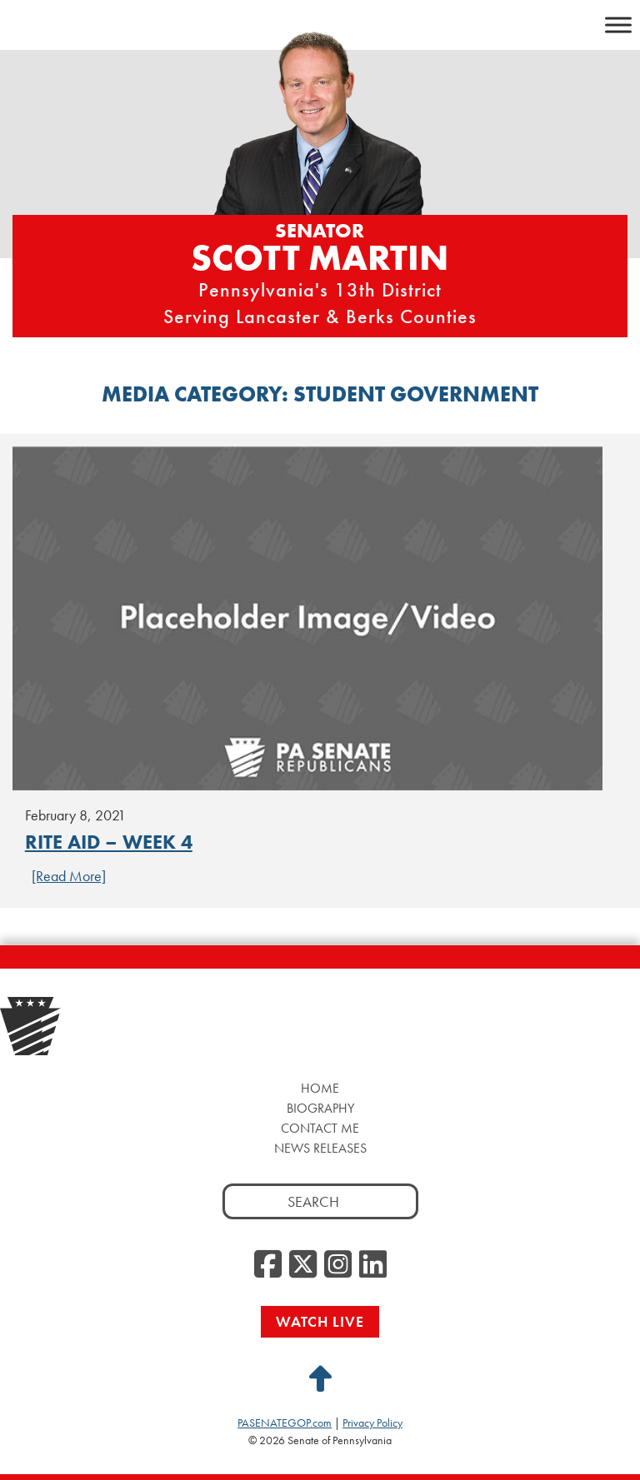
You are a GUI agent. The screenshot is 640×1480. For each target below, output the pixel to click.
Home (320, 1088)
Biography (320, 1108)
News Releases (320, 1148)
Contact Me (320, 1128)
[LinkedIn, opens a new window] (373, 1265)
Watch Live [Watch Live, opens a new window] (320, 1321)
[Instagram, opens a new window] (338, 1265)
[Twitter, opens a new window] (303, 1265)
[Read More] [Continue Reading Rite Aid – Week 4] (69, 876)
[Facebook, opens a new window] (268, 1265)
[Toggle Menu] (618, 24)
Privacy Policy (372, 1422)
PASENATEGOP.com (285, 1422)
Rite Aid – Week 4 (108, 842)
